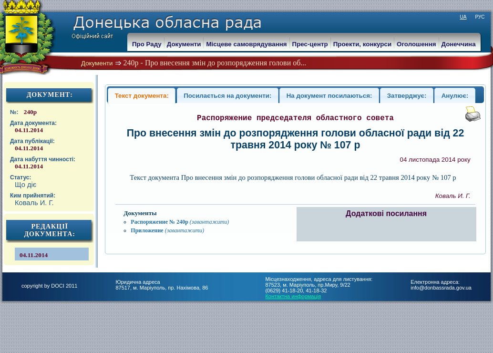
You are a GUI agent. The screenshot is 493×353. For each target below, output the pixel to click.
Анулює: (455, 95)
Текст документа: (142, 95)
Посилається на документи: (227, 95)
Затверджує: (407, 95)
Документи (97, 63)
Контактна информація (293, 296)
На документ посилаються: (329, 95)
